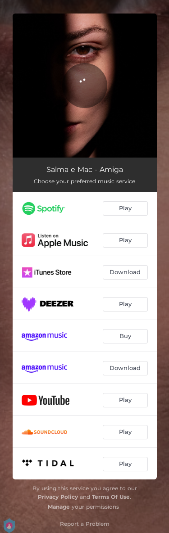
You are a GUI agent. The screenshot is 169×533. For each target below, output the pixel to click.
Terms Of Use (111, 496)
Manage (59, 506)
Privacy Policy (58, 496)
